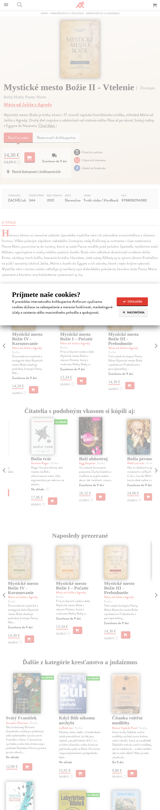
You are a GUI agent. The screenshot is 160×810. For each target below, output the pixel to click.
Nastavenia (133, 312)
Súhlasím (132, 301)
